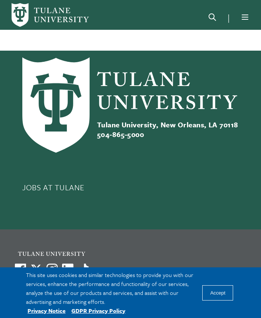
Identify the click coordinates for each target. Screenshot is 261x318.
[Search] (212, 19)
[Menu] (245, 17)
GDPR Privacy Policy (98, 310)
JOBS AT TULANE (53, 187)
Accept (217, 293)
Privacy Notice (46, 310)
